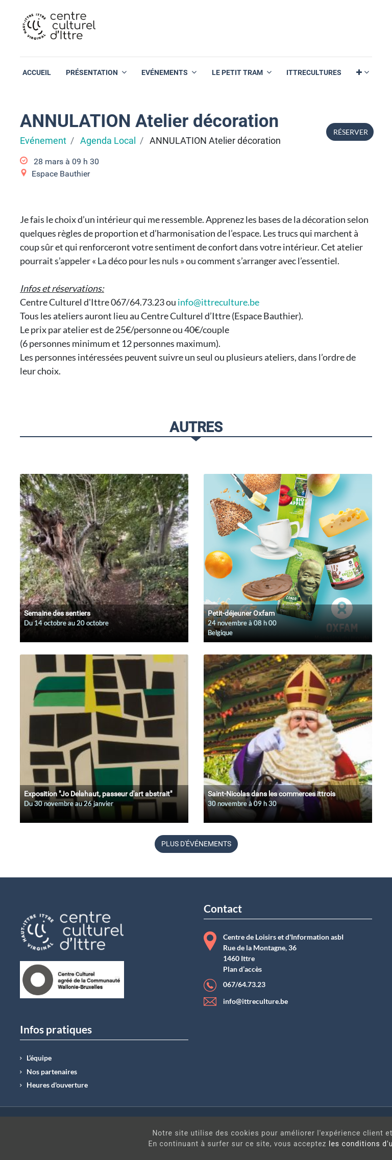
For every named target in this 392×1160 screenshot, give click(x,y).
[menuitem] (36, 72)
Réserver (350, 132)
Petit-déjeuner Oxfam (241, 613)
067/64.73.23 (244, 984)
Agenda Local (108, 141)
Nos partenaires (52, 1072)
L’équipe (39, 1058)
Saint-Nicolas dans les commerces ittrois (271, 794)
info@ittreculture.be (218, 302)
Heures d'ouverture (57, 1085)
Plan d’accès (242, 969)
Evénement (43, 141)
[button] (362, 72)
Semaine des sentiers (57, 613)
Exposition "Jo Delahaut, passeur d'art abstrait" (98, 794)
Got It (347, 1149)
